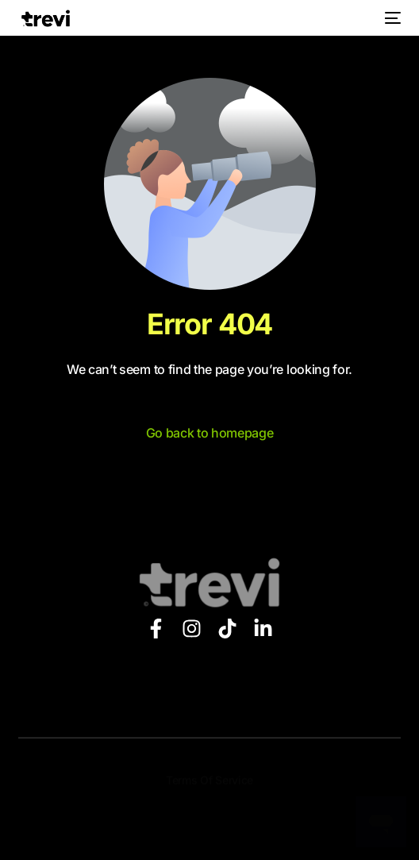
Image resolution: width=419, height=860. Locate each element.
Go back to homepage (210, 433)
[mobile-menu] (391, 18)
